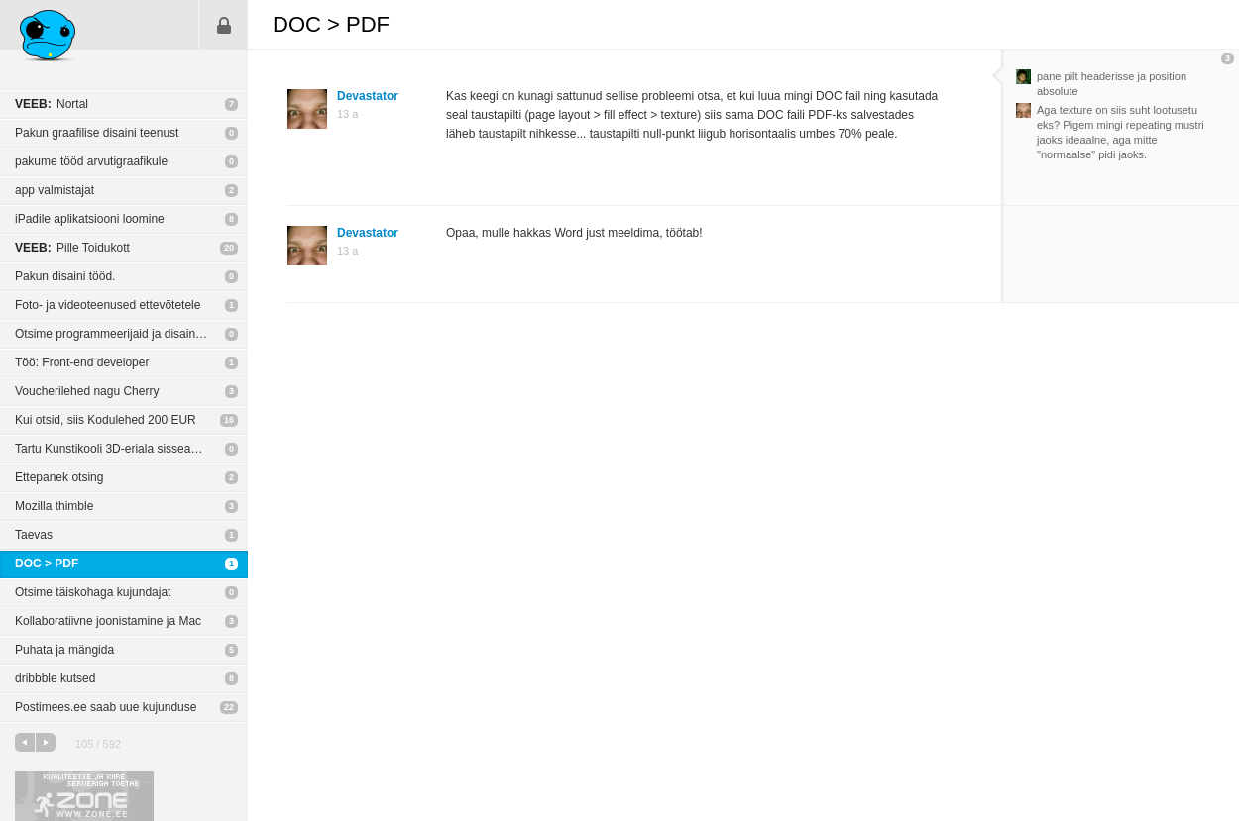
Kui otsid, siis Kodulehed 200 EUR (105, 420)
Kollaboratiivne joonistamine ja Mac (108, 621)
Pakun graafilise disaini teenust (96, 133)
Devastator (367, 96)
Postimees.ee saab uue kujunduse (105, 707)
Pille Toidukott (72, 248)
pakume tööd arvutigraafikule (91, 161)
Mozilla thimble (54, 506)
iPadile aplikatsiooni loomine (90, 219)
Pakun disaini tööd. (65, 276)
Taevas (34, 535)
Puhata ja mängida (64, 650)
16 (229, 420)
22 (229, 707)
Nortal (51, 104)
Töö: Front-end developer (82, 362)
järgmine (46, 742)
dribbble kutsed (55, 678)
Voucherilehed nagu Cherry (87, 391)
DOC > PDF (46, 563)
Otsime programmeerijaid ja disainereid (118, 334)
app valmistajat (54, 190)
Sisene (224, 25)
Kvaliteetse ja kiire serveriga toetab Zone (84, 796)
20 (229, 248)
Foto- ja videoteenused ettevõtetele (107, 305)
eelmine (25, 742)
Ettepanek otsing (59, 477)
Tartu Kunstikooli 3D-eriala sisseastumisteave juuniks (131, 449)
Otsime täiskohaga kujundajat (92, 592)
